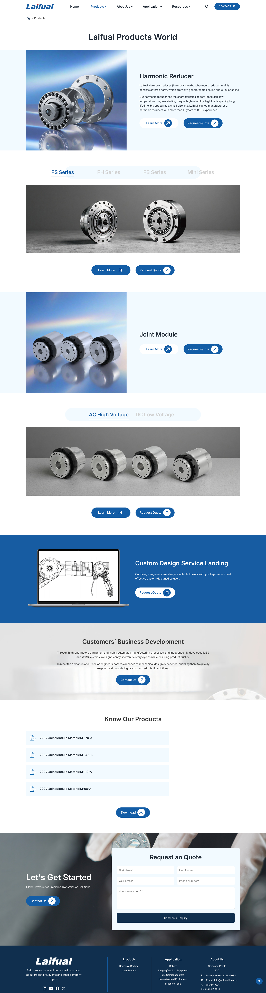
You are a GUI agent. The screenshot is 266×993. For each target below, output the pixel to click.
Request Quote (202, 123)
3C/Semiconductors (173, 949)
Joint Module (129, 945)
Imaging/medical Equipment (173, 945)
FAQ (217, 945)
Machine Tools (173, 958)
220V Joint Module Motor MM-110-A (61, 763)
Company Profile (217, 940)
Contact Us (227, 6)
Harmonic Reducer (129, 940)
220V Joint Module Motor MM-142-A (170, 746)
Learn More (159, 123)
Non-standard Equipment (173, 954)
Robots (173, 940)
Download (133, 787)
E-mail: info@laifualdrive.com (222, 955)
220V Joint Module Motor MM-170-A (61, 746)
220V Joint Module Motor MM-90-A (170, 763)
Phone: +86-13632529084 (221, 950)
